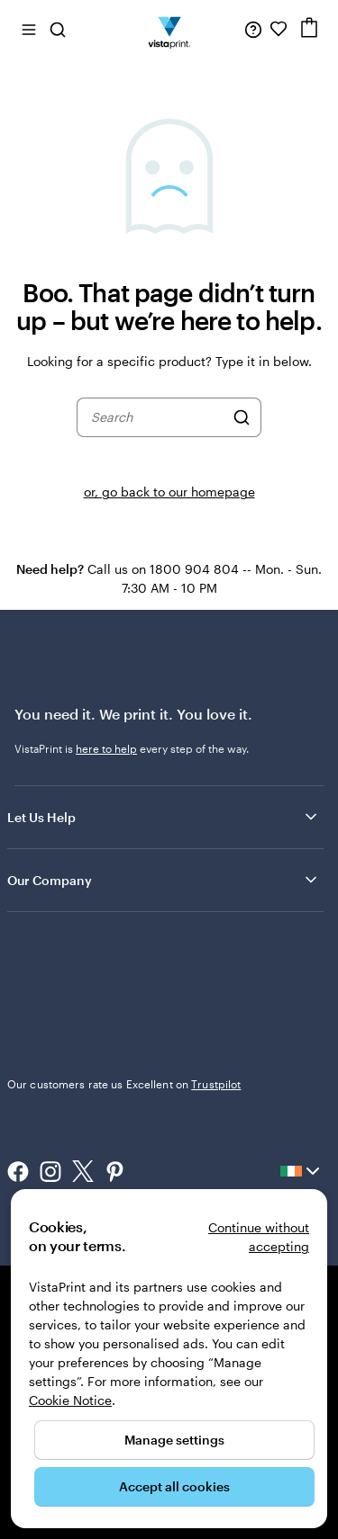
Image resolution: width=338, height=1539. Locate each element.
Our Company (163, 880)
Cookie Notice (70, 1400)
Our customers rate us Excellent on (124, 1084)
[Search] (241, 417)
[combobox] (157, 417)
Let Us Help (163, 817)
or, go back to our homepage (169, 491)
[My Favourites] (278, 29)
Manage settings (174, 1439)
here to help (106, 748)
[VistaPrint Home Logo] (169, 28)
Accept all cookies (174, 1486)
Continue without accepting (258, 1237)
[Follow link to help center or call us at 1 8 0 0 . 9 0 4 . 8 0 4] (253, 29)
